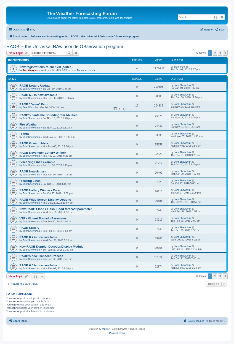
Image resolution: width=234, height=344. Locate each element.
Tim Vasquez (30, 70)
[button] (225, 53)
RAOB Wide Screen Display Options (45, 199)
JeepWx (27, 107)
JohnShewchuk (31, 88)
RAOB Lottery (29, 227)
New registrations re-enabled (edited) (45, 67)
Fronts (24, 134)
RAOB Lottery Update (35, 85)
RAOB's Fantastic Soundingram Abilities (48, 115)
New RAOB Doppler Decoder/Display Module (51, 246)
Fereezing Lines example (37, 162)
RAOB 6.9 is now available (38, 95)
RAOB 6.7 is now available (38, 237)
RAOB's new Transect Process (41, 256)
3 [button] (220, 53)
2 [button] (215, 53)
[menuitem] (30, 29)
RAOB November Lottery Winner (42, 152)
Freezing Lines (29, 181)
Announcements (86, 70)
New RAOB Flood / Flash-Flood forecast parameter (55, 209)
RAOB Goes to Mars (33, 143)
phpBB (105, 329)
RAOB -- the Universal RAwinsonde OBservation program (64, 46)
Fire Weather (28, 124)
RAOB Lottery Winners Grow (40, 190)
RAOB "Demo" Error (34, 104)
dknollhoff (179, 66)
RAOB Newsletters (32, 171)
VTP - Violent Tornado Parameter (42, 218)
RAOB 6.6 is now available (38, 265)
